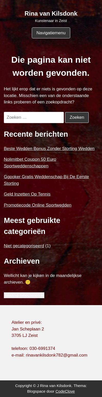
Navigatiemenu (50, 32)
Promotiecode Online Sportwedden (38, 205)
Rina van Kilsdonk (51, 13)
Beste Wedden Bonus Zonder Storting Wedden (49, 148)
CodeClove (65, 391)
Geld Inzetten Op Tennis (27, 194)
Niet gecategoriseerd (24, 245)
